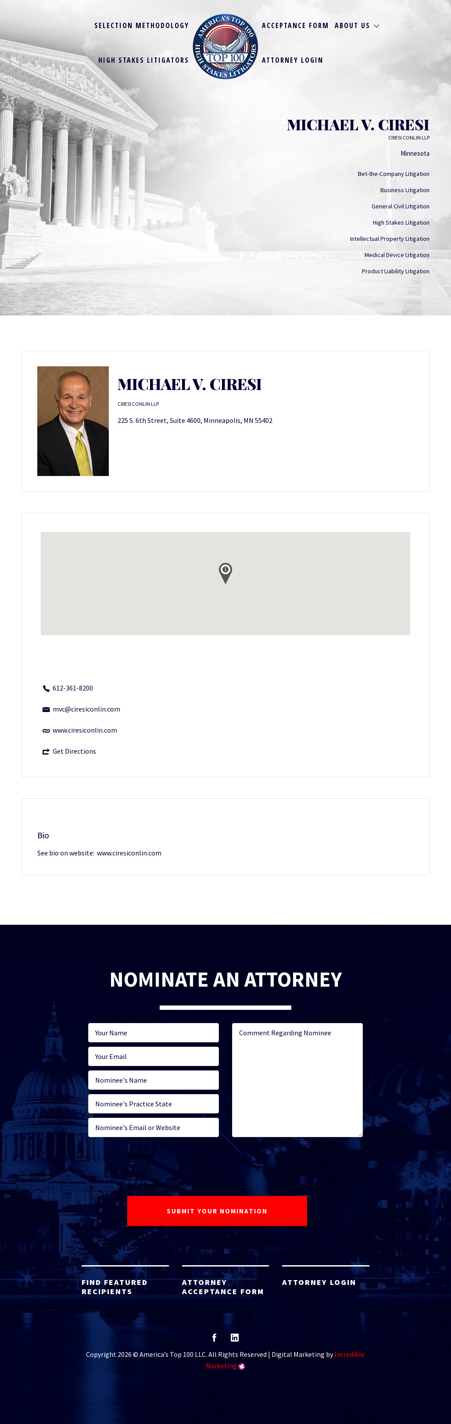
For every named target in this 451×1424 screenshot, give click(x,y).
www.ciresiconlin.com (85, 730)
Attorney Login (292, 60)
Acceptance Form (295, 25)
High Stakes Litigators (143, 60)
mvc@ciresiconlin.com (86, 709)
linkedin (235, 1340)
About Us (352, 25)
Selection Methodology (141, 25)
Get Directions (74, 751)
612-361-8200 (73, 687)
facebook (214, 1340)
